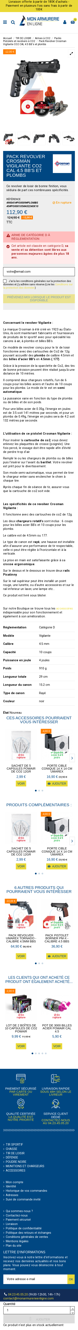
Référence (13, 199)
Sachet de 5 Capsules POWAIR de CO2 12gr (21, 768)
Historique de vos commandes (26, 1190)
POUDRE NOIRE (16, 1162)
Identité (11, 1186)
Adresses (12, 1195)
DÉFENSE (12, 1157)
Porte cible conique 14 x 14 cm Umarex (57, 768)
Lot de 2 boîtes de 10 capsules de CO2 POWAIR (21, 1028)
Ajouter (39, 1318)
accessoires (64, 608)
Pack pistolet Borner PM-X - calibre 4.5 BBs (57, 938)
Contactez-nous (17, 1215)
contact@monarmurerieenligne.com (28, 1298)
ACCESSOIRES (15, 1170)
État (6, 712)
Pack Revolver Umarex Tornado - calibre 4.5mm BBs (21, 938)
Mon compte (14, 1182)
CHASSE (11, 1149)
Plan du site (13, 1245)
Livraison (12, 1224)
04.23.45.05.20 (58, 1123)
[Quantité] (36, 1310)
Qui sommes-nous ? (19, 1211)
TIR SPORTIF (14, 1144)
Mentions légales (17, 1241)
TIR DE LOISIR (15, 1153)
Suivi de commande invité (23, 1199)
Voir (21, 783)
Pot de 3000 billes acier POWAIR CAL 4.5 (57, 1028)
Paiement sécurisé (18, 1219)
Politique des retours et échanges (28, 1232)
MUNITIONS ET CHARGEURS (25, 1166)
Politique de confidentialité (24, 1228)
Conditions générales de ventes (27, 1237)
